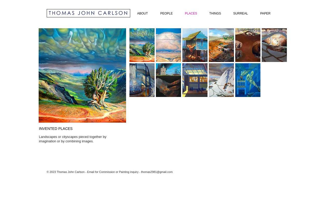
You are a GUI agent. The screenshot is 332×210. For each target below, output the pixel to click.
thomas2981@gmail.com (157, 171)
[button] (142, 45)
